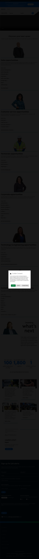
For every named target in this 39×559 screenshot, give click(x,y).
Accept (13, 285)
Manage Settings (25, 285)
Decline (18, 285)
